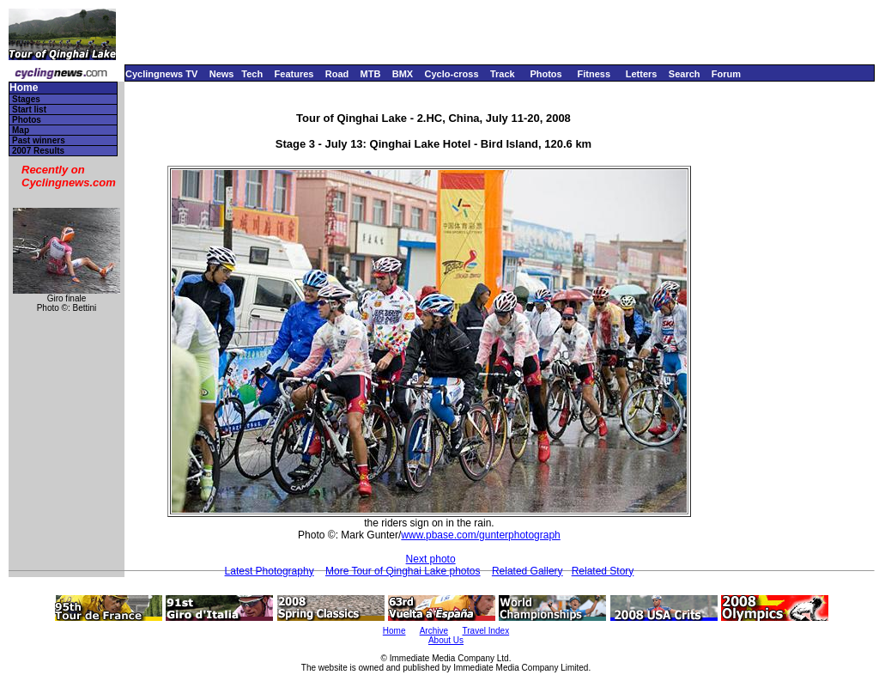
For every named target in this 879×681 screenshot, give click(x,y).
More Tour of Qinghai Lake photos (403, 571)
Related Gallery (527, 571)
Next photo (431, 559)
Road (337, 74)
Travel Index (486, 630)
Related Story (603, 571)
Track (502, 74)
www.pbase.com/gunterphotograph (480, 535)
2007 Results (38, 150)
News (221, 74)
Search (684, 74)
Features (294, 74)
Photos (545, 74)
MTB (371, 74)
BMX (402, 74)
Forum (726, 74)
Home (23, 88)
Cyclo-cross (452, 74)
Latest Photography (269, 571)
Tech (252, 74)
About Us (446, 640)
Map (20, 130)
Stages (26, 99)
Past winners (38, 140)
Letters (642, 74)
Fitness (593, 74)
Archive (434, 630)
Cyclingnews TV (161, 74)
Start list (29, 109)
